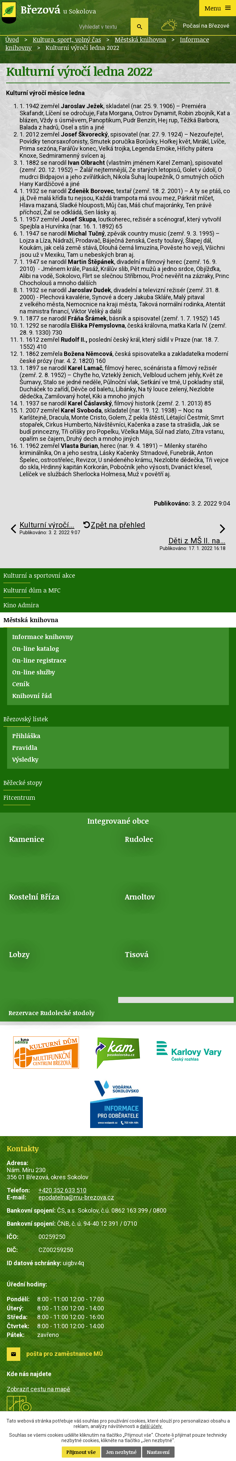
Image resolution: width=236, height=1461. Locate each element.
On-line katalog (35, 648)
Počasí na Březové (206, 26)
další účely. (151, 1426)
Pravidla (24, 747)
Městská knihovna (140, 39)
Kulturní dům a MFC (31, 590)
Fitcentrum (19, 797)
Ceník (20, 684)
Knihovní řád (32, 696)
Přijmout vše (81, 1452)
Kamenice (26, 839)
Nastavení (158, 1452)
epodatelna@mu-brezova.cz (76, 1197)
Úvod (12, 39)
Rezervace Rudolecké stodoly (51, 1013)
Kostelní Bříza (34, 897)
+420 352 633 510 (62, 1190)
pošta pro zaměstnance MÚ (64, 1353)
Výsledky (25, 759)
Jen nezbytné (121, 1452)
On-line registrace (39, 660)
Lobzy (19, 954)
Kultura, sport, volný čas (67, 39)
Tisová (137, 954)
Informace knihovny (42, 637)
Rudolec (139, 839)
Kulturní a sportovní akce (39, 575)
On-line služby (33, 672)
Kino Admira (21, 605)
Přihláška (26, 736)
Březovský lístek (25, 719)
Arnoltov (140, 897)
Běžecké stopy (22, 783)
